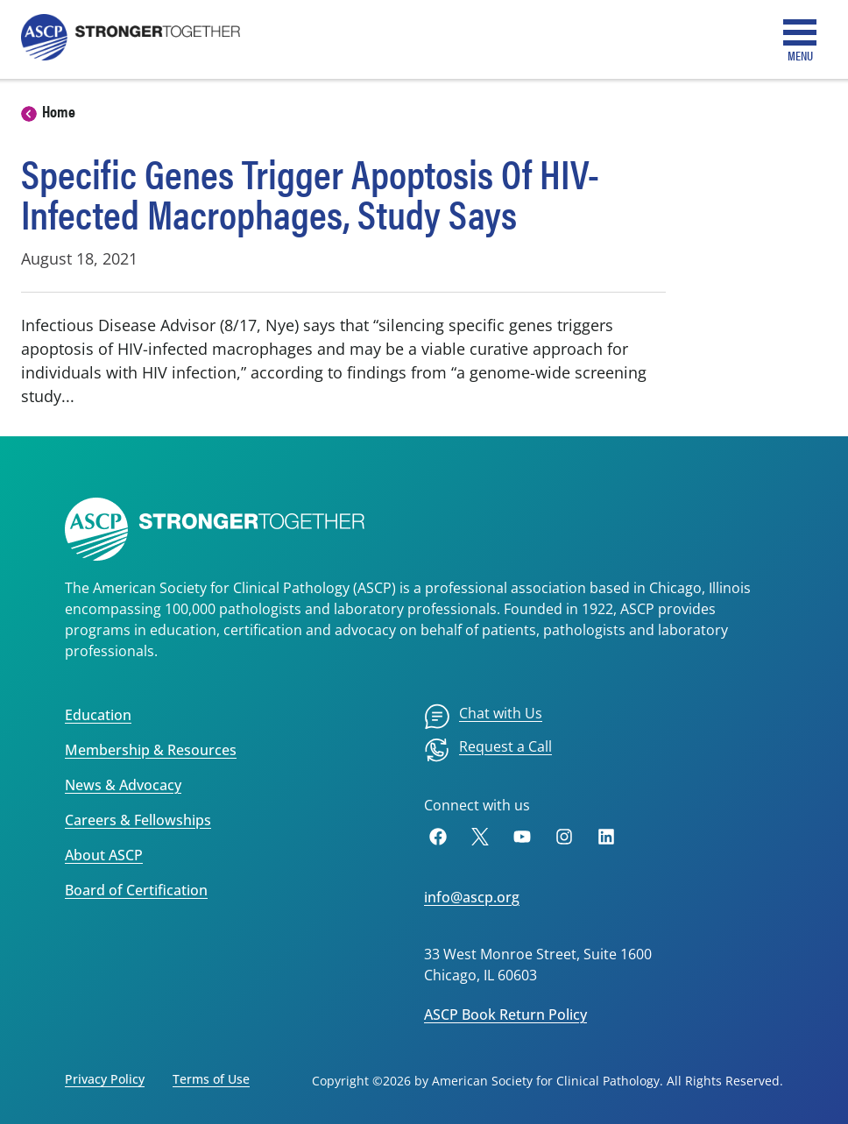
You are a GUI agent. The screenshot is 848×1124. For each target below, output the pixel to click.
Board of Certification (136, 890)
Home (58, 111)
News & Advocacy (123, 785)
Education (98, 715)
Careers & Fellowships (138, 820)
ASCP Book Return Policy (505, 1014)
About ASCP (104, 855)
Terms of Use (211, 1079)
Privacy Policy (105, 1079)
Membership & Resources (151, 750)
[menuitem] (483, 716)
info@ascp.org (471, 897)
